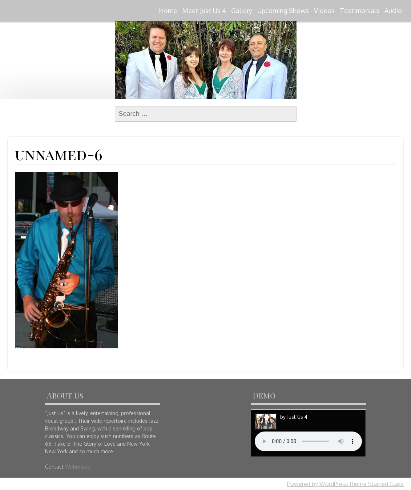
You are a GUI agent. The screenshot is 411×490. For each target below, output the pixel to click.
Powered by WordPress (317, 483)
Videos (324, 11)
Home (168, 11)
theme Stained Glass (376, 483)
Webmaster (78, 466)
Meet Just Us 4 (204, 11)
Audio (393, 11)
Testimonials (359, 11)
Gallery (241, 11)
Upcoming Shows (283, 11)
